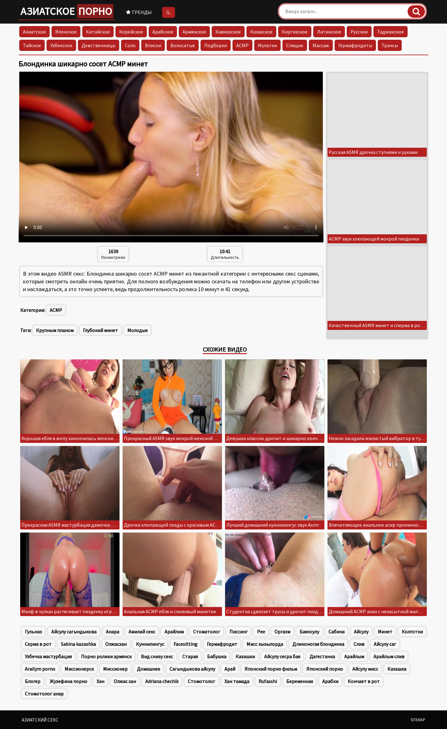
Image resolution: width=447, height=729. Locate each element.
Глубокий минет (100, 330)
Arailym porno (40, 669)
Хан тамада (236, 681)
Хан (100, 681)
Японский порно (324, 669)
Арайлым (354, 656)
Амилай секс (142, 631)
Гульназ (33, 631)
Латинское (329, 32)
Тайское (32, 45)
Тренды (139, 12)
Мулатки (267, 45)
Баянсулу (309, 631)
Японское (66, 32)
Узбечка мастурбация (48, 656)
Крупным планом (55, 330)
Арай (229, 669)
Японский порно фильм (271, 669)
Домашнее (148, 669)
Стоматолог (206, 631)
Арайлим (174, 631)
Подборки (215, 45)
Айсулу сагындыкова (74, 631)
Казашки (245, 656)
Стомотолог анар (44, 694)
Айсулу (361, 631)
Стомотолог (201, 681)
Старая (190, 656)
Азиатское (66, 11)
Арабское (162, 32)
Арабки (330, 681)
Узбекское (61, 45)
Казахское (261, 32)
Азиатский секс (40, 720)
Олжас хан (125, 681)
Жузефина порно (68, 681)
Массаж (321, 45)
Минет (385, 631)
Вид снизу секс (157, 656)
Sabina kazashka (78, 644)
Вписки (153, 45)
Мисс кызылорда (264, 644)
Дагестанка (322, 656)
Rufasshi (268, 681)
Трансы (390, 45)
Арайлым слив (388, 656)
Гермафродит (222, 644)
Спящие (294, 45)
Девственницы (98, 45)
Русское (359, 32)
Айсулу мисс (365, 669)
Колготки (412, 631)
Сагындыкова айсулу (192, 669)
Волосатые (182, 45)
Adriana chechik (161, 681)
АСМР (242, 45)
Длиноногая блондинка (318, 644)
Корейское (131, 32)
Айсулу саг (385, 644)
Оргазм (282, 631)
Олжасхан (116, 644)
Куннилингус (150, 644)
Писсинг (238, 631)
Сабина (336, 631)
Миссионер (115, 669)
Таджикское (390, 32)
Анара (112, 631)
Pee (261, 631)
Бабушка (216, 656)
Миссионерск (79, 669)
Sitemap (418, 719)
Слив (359, 644)
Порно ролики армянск (106, 656)
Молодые (137, 330)
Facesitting (185, 644)
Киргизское (295, 32)
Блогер (32, 681)
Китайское (98, 32)
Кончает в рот (364, 681)
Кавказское (228, 32)
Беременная (299, 681)
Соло (130, 45)
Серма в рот (38, 644)
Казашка (396, 669)
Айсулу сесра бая (282, 656)
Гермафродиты (355, 45)
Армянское (194, 32)
